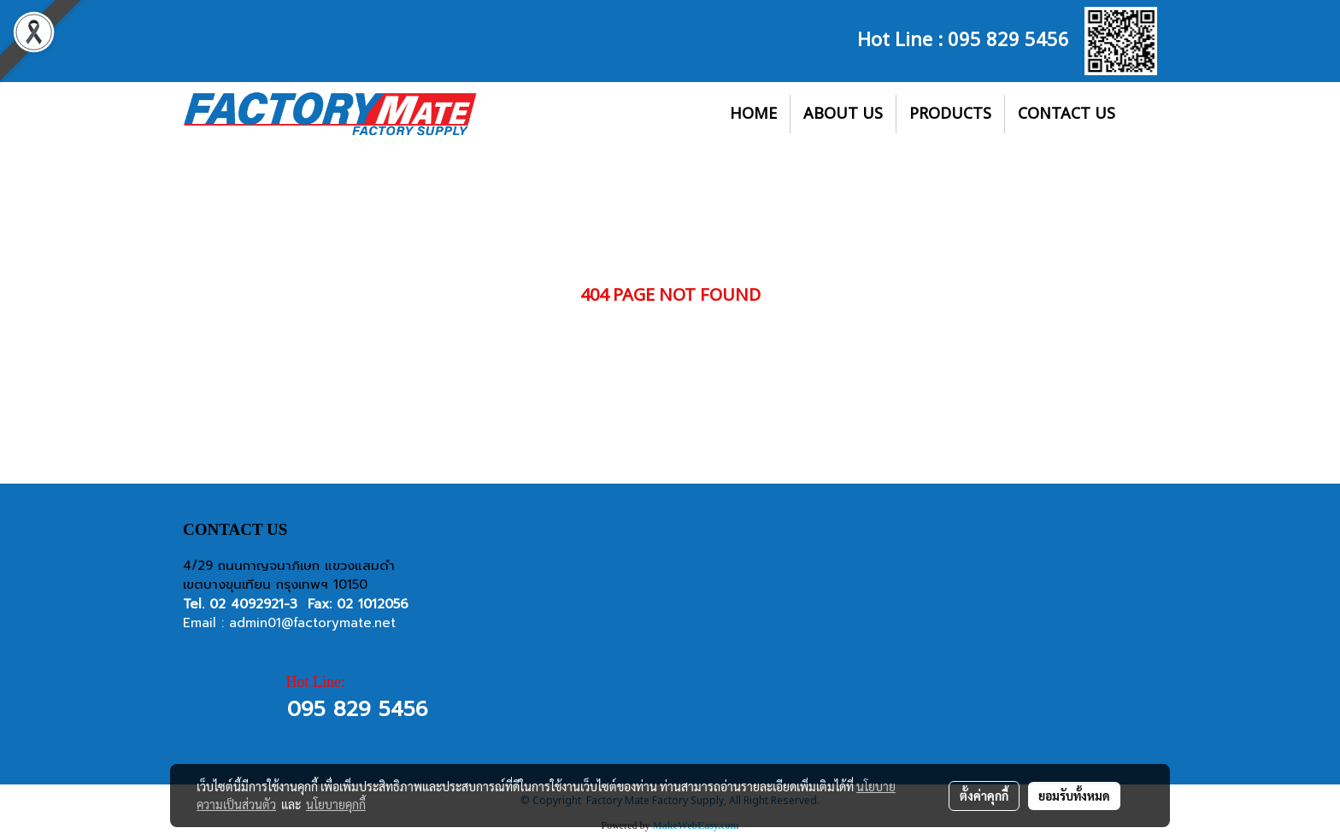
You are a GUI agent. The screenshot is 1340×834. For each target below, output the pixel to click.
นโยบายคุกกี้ (336, 804)
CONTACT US (1066, 114)
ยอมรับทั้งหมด (1074, 795)
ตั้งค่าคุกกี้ (984, 795)
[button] (1143, 114)
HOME (753, 114)
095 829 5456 (1008, 37)
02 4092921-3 (253, 604)
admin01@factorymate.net (312, 623)
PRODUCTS (950, 114)
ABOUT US (843, 114)
